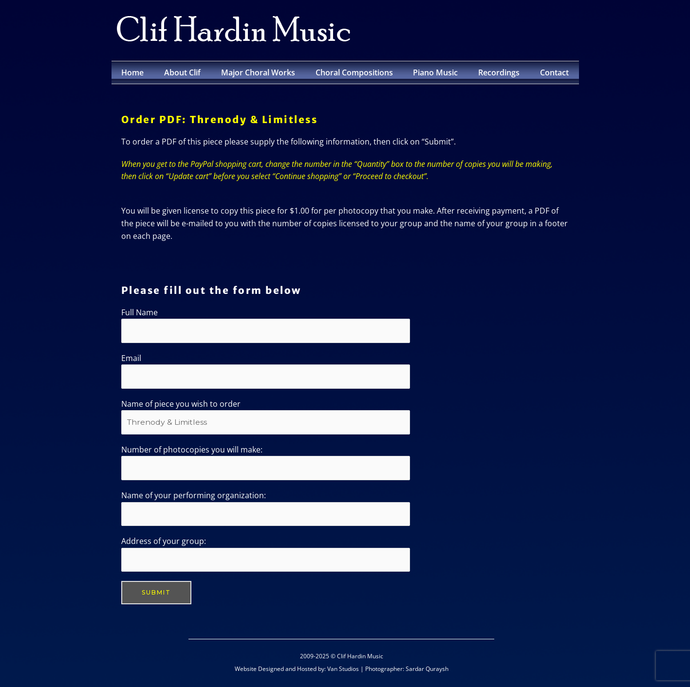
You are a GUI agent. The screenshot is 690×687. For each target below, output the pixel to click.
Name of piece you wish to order (265, 417)
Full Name (265, 325)
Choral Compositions (354, 72)
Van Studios (343, 671)
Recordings (499, 72)
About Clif (182, 72)
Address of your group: (265, 556)
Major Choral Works (258, 72)
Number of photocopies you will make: (265, 463)
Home (132, 72)
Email (265, 371)
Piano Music (435, 72)
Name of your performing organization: (265, 509)
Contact (554, 72)
